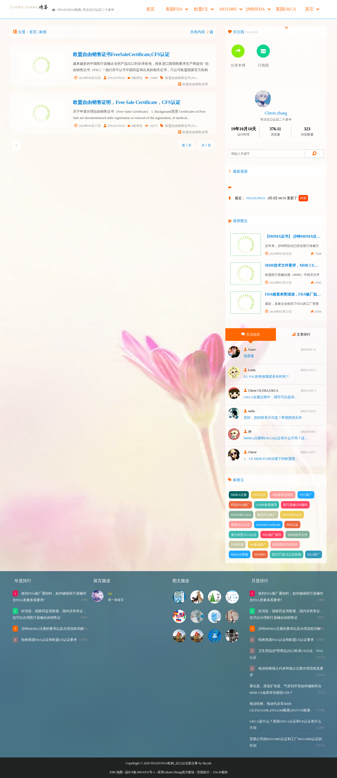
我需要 (249, 356)
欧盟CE (204, 9)
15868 (151, 78)
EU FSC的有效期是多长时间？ (267, 376)
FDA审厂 (313, 554)
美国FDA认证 (240, 525)
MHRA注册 (239, 495)
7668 (316, 254)
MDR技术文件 (297, 535)
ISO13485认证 (291, 515)
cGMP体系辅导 (266, 505)
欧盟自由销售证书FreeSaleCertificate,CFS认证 (121, 54)
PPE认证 (292, 525)
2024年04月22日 (87, 78)
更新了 (297, 198)
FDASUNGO (114, 78)
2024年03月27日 (278, 283)
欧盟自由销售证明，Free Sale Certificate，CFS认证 (126, 102)
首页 (150, 9)
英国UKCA (286, 12)
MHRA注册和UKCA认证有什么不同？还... (276, 438)
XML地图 (116, 772)
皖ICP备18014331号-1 (140, 772)
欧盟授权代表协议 (285, 544)
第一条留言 (116, 600)
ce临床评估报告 (283, 495)
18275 (151, 126)
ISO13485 (231, 9)
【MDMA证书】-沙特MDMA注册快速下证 (300, 236)
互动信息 (250, 334)
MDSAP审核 (239, 554)
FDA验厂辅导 (271, 535)
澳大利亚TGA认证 (243, 535)
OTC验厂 (306, 495)
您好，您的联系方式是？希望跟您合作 (273, 418)
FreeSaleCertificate (268, 525)
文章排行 (301, 334)
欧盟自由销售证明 (193, 84)
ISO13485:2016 (241, 515)
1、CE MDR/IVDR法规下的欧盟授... (271, 459)
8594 (316, 311)
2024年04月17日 (87, 126)
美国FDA (177, 9)
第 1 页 (186, 145)
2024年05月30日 (278, 254)
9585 (316, 283)
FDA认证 (259, 495)
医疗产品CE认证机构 (286, 554)
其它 (312, 9)
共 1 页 (206, 145)
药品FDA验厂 (240, 505)
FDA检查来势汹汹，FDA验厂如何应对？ (298, 294)
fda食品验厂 (258, 544)
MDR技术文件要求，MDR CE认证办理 (297, 265)
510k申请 (237, 544)
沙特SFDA (258, 9)
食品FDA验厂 (266, 515)
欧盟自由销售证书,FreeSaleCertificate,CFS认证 (197, 78)
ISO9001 (260, 554)
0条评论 (135, 78)
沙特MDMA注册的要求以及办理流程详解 (52, 629)
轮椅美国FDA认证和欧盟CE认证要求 (49, 640)
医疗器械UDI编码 (295, 505)
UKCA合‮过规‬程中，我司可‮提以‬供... (270, 397)
